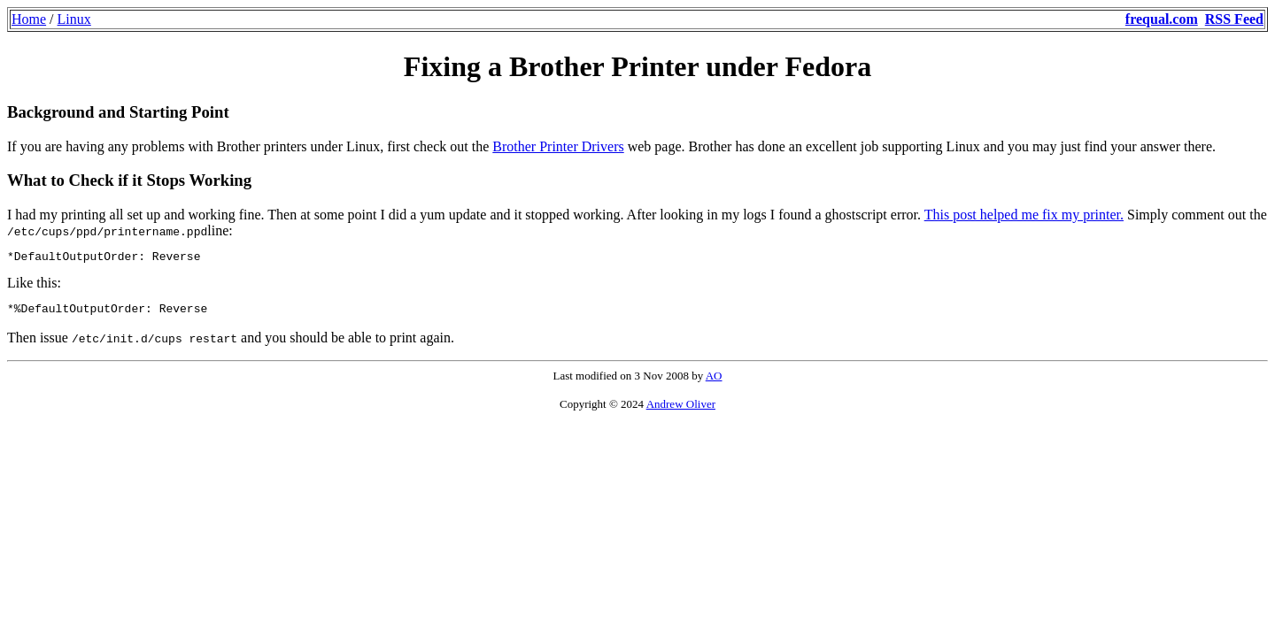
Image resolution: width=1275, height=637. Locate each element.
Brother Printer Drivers (557, 146)
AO (714, 381)
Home (29, 19)
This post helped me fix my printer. (1024, 214)
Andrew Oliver (680, 409)
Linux (74, 19)
